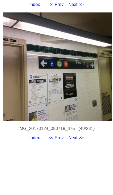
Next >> (76, 4)
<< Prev (56, 4)
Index (34, 4)
